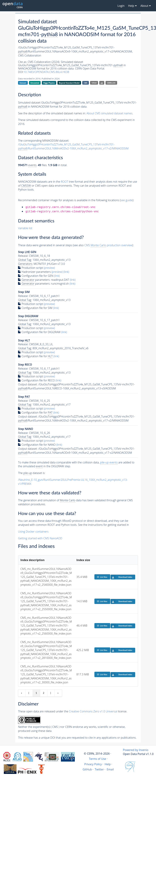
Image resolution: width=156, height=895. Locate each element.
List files (102, 577)
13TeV (94, 83)
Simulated (34, 83)
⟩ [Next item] (50, 693)
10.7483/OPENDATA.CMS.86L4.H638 (46, 72)
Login (121, 6)
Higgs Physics (49, 83)
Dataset (22, 83)
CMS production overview (108, 245)
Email (110, 769)
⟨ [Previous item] (28, 693)
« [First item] (21, 693)
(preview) (49, 268)
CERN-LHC (111, 83)
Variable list (25, 228)
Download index (121, 577)
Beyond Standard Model (69, 83)
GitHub (87, 769)
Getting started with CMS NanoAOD (40, 538)
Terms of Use (97, 759)
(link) (66, 272)
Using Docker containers (33, 531)
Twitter (99, 769)
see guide (127, 200)
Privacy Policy (93, 764)
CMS (85, 83)
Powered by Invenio (135, 750)
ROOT (64, 181)
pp (102, 83)
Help (108, 764)
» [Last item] (57, 693)
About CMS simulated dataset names (110, 113)
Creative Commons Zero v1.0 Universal (93, 711)
